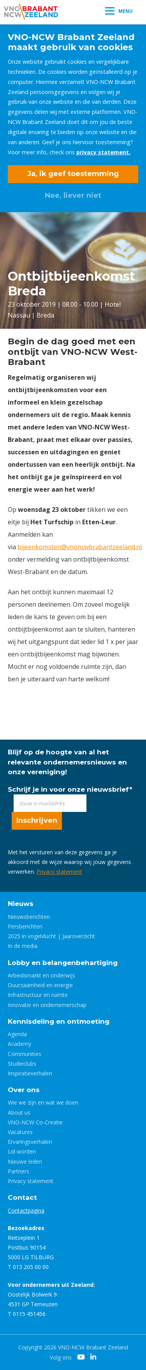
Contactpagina (26, 1210)
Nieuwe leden (25, 1161)
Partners (18, 1171)
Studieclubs (22, 1063)
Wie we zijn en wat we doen (43, 1102)
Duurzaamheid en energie (40, 985)
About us (19, 1112)
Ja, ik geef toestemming (73, 173)
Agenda (17, 1034)
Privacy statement (59, 871)
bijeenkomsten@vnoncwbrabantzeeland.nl (80, 547)
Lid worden (22, 1151)
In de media (22, 945)
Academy (19, 1043)
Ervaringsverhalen (30, 1141)
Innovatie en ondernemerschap (47, 1005)
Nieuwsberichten (29, 916)
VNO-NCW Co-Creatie (35, 1122)
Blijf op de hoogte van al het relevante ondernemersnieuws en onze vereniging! (67, 761)
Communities (24, 1054)
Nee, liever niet (73, 195)
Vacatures (20, 1132)
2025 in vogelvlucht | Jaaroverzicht (51, 936)
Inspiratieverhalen (30, 1073)
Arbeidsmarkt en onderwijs (41, 975)
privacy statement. (103, 152)
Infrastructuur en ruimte (38, 994)
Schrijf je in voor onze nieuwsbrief (70, 789)
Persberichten (25, 926)
